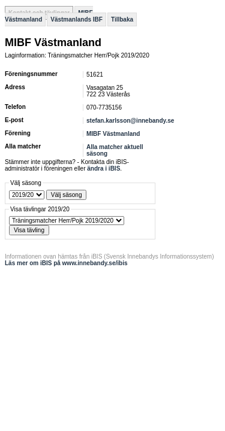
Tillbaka (122, 19)
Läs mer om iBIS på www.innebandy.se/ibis (66, 263)
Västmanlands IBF (76, 19)
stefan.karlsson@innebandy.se (130, 120)
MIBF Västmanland (113, 133)
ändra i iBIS (103, 168)
